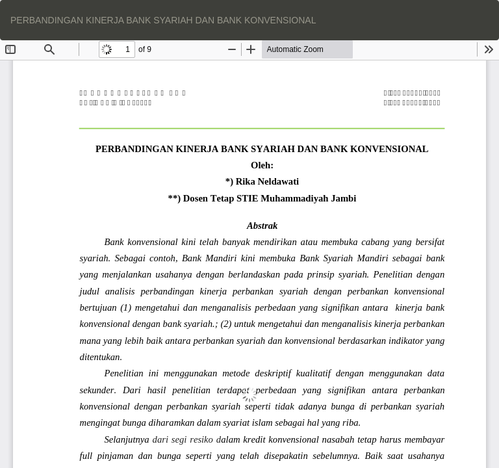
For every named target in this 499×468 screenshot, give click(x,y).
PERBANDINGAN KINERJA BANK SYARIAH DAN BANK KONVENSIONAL (163, 20)
